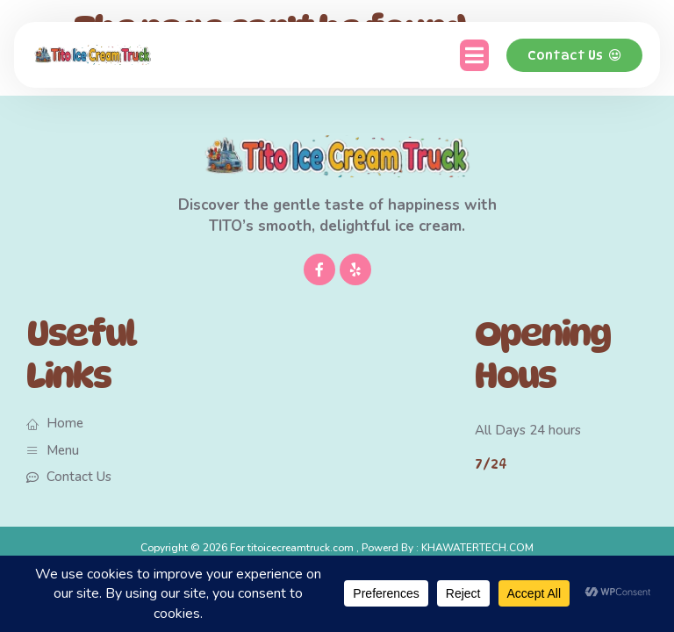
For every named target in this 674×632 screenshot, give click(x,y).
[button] (474, 55)
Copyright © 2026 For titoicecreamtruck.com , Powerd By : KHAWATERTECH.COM (337, 548)
